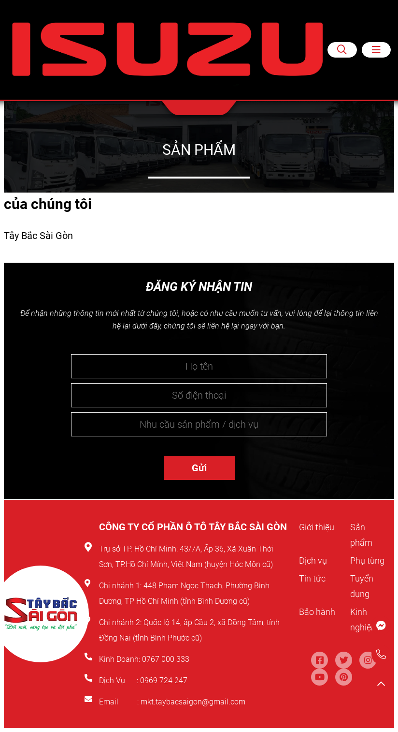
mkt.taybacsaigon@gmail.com (193, 701)
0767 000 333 (166, 659)
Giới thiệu (318, 527)
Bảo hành (319, 627)
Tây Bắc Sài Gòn (38, 235)
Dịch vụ (314, 560)
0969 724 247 (163, 680)
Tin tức (313, 593)
